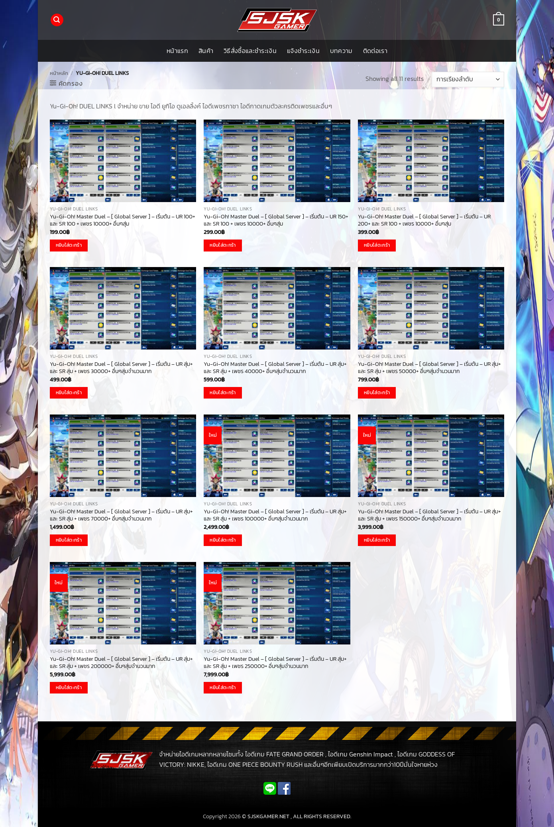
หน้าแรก (177, 50)
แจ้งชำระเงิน (303, 50)
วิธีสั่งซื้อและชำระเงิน (250, 50)
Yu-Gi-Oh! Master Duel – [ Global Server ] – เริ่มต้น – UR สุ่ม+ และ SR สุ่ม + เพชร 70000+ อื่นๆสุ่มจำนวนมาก (121, 515)
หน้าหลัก (59, 73)
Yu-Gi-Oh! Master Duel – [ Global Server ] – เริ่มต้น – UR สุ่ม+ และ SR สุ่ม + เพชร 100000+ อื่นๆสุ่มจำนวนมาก (275, 515)
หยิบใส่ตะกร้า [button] (69, 245)
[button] (57, 20)
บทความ (341, 50)
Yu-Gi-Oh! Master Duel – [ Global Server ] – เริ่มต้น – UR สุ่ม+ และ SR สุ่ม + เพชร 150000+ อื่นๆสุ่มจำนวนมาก (429, 515)
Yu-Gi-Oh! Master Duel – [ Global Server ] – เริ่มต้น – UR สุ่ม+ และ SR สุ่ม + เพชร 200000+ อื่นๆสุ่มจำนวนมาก (121, 662)
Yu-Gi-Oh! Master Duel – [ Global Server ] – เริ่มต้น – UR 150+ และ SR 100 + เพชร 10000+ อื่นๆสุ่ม (276, 220)
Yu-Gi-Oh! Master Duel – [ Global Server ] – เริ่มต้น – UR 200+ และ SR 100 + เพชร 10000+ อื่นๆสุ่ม (424, 220)
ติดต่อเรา (375, 50)
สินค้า (205, 50)
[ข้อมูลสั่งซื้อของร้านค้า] (468, 79)
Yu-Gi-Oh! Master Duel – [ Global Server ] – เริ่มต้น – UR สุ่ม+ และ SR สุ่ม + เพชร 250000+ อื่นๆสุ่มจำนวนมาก (275, 662)
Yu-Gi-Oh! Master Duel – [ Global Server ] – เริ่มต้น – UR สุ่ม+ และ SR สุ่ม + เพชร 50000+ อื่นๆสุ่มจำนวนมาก (429, 367)
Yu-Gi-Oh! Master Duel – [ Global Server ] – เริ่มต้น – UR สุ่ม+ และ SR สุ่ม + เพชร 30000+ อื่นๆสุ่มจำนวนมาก (121, 367)
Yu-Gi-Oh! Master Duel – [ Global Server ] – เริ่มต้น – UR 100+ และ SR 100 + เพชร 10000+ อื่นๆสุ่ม (122, 220)
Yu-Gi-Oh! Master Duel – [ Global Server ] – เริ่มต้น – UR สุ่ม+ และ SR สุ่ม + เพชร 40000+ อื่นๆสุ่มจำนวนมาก (275, 367)
